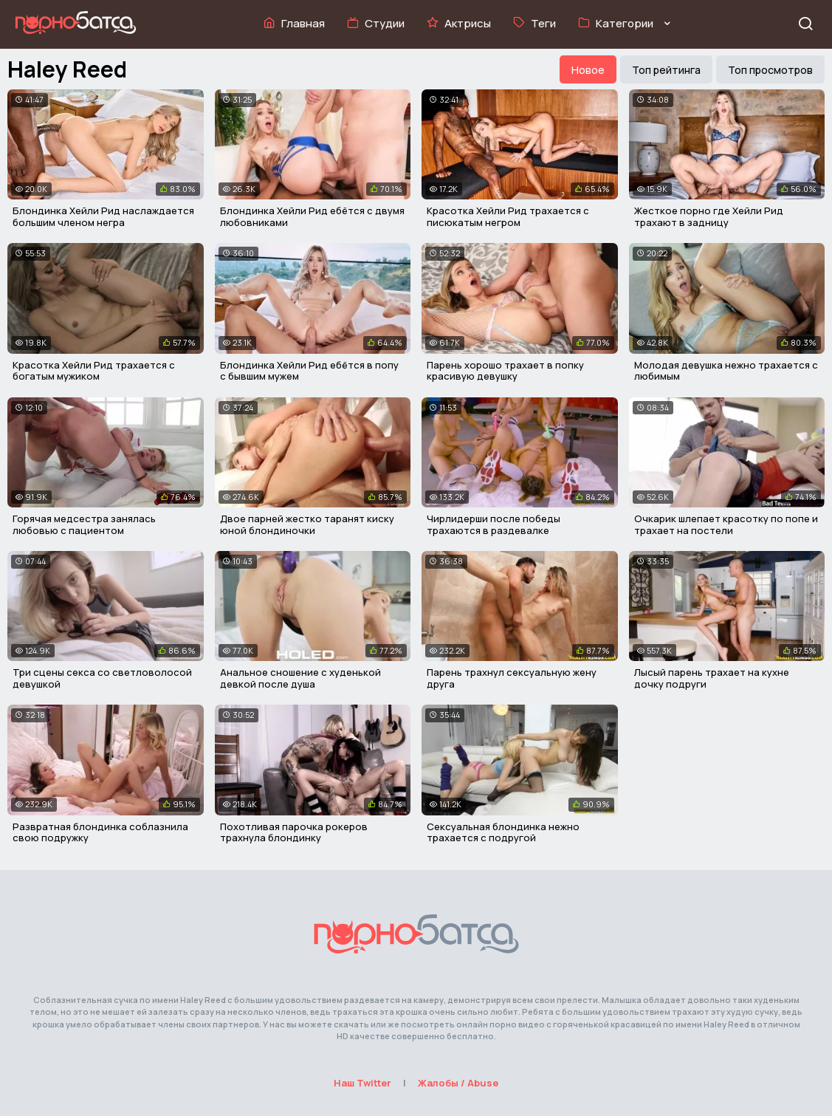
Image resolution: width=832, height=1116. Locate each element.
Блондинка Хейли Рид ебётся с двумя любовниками (312, 216)
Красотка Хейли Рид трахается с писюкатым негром (508, 216)
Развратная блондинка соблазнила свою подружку (100, 832)
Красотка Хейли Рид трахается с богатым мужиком (94, 370)
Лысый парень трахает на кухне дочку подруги (711, 678)
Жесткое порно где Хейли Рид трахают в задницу (708, 216)
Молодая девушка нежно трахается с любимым (726, 370)
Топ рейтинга (666, 70)
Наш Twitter (362, 1082)
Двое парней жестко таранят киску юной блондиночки (307, 524)
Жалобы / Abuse (458, 1082)
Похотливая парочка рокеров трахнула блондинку (294, 832)
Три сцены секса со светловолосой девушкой (102, 678)
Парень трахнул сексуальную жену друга (512, 678)
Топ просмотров (770, 70)
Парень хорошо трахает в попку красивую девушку (505, 370)
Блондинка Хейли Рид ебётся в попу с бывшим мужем (309, 370)
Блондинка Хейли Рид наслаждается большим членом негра (103, 216)
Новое (588, 70)
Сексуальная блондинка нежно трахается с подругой (503, 832)
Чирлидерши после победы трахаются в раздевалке (493, 524)
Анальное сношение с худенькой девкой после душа (300, 678)
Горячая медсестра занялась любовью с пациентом (84, 524)
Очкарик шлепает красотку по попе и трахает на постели (726, 524)
